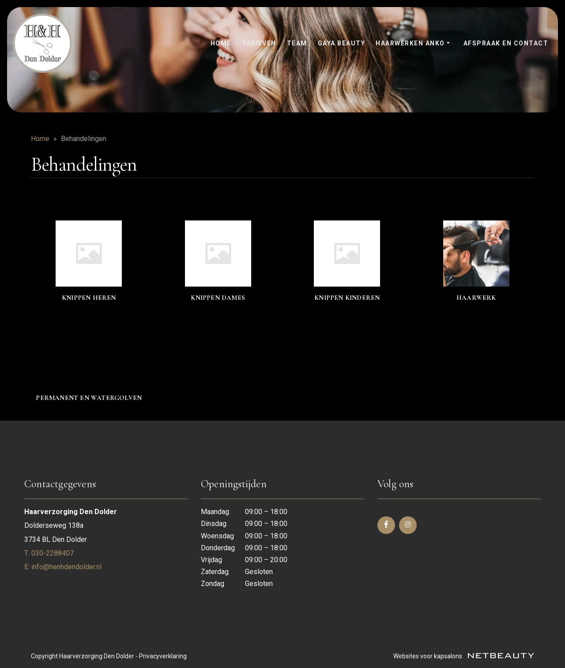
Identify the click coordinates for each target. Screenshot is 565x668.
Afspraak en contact (506, 43)
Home (221, 43)
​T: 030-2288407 (49, 553)
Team (297, 43)
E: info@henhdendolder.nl (63, 567)
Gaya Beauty (341, 43)
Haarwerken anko (414, 43)
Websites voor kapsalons (463, 656)
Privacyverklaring (163, 656)
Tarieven (259, 43)
